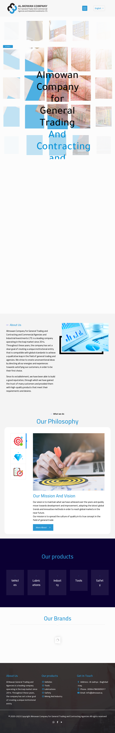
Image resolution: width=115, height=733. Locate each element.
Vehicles (48, 682)
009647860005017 (96, 689)
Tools (47, 685)
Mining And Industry (53, 696)
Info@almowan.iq (94, 693)
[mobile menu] (84, 8)
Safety (48, 693)
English (99, 8)
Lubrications (50, 689)
